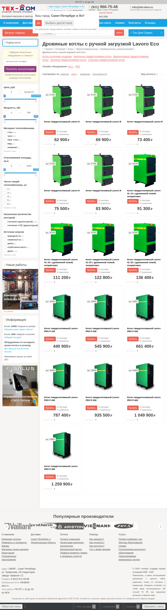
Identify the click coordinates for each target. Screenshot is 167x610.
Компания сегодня (11, 539)
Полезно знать (101, 22)
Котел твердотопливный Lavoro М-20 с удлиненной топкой (145, 121)
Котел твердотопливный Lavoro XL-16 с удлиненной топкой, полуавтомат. (61, 262)
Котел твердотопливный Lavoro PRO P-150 (61, 330)
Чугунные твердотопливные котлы (68, 60)
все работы (8, 311)
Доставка (29, 22)
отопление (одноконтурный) (20, 221)
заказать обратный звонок (101, 12)
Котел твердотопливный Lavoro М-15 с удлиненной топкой (103, 121)
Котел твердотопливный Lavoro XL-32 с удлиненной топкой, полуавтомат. (144, 262)
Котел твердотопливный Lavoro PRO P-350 (102, 398)
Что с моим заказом (99, 549)
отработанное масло (16, 247)
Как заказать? (96, 539)
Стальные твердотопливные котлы (106, 60)
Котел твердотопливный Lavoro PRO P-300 (61, 398)
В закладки (61, 131)
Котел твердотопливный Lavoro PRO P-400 (144, 398)
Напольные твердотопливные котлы (92, 56)
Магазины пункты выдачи (15, 549)
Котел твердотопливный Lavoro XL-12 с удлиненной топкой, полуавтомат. (144, 193)
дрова (10, 251)
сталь (10, 132)
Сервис (120, 22)
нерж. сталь (12, 139)
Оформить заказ (154, 606)
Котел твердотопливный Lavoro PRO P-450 (61, 467)
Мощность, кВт (12, 107)
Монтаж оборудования (130, 542)
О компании (11, 22)
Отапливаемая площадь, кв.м (18, 159)
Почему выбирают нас (130, 539)
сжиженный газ (14, 239)
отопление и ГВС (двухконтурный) (20, 225)
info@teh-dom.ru (142, 7)
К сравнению (62, 134)
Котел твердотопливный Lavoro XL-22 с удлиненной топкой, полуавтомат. (102, 262)
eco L (71, 66)
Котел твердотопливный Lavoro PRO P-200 (102, 330)
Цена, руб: (9, 87)
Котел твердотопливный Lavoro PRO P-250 (144, 330)
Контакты (135, 22)
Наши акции (8, 552)
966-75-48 (104, 7)
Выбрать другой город (58, 23)
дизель (10, 243)
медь (9, 143)
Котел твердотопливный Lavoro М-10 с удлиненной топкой (62, 121)
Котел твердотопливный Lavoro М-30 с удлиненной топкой (103, 190)
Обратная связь (11, 606)
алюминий (11, 147)
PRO (77, 66)
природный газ (13, 236)
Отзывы (150, 22)
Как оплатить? (96, 542)
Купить (50, 132)
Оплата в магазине (70, 539)
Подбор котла (12, 42)
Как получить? (96, 546)
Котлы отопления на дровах (57, 56)
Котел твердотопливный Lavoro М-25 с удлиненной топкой (62, 190)
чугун (10, 136)
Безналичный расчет (71, 549)
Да (38, 23)
